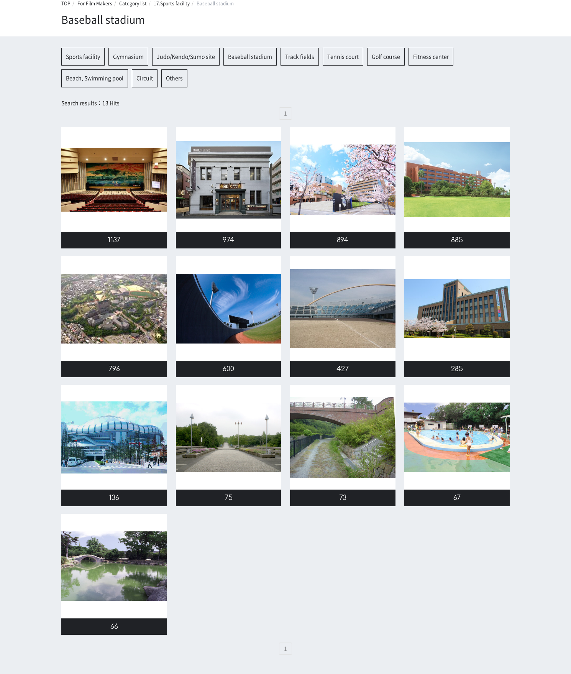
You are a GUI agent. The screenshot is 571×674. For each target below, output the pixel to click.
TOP (66, 3)
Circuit (144, 78)
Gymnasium (128, 56)
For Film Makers (94, 3)
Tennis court (343, 56)
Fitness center (431, 56)
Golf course (386, 56)
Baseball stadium (250, 56)
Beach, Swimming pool (94, 78)
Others (174, 78)
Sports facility (83, 56)
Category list (133, 3)
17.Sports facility (172, 3)
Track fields (299, 56)
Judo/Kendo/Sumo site (186, 56)
